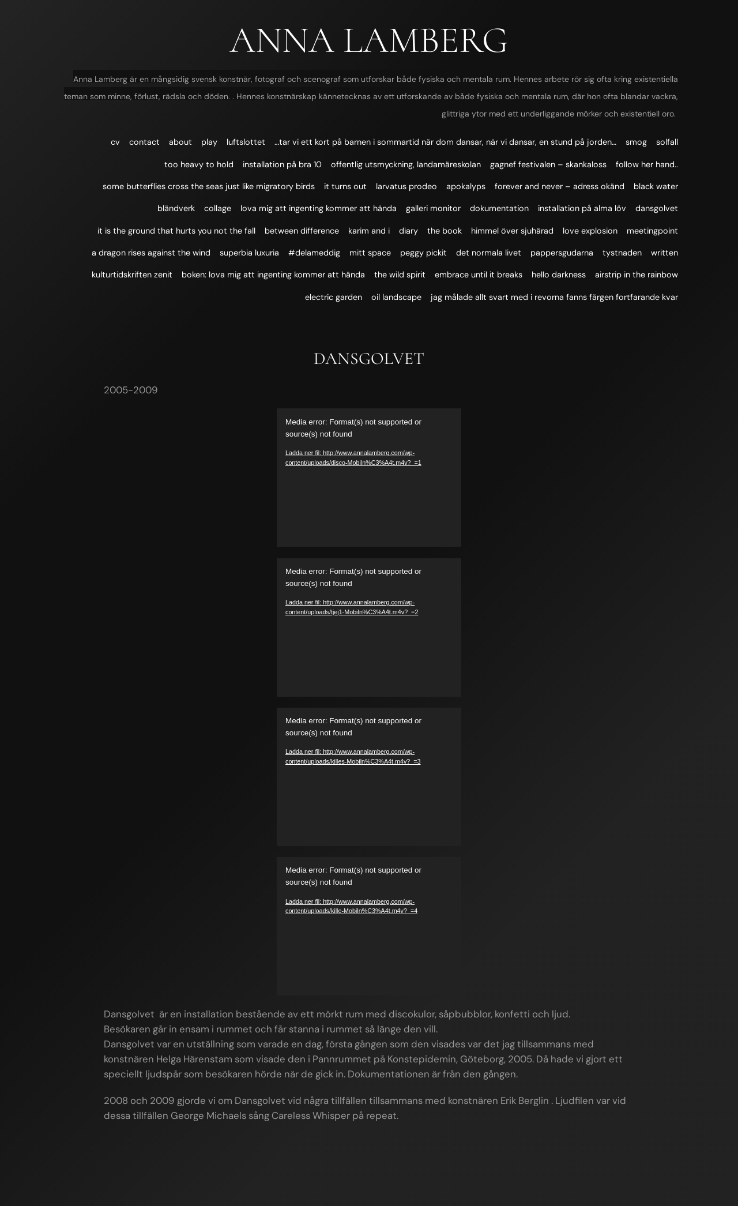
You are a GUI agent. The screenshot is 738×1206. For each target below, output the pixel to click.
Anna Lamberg (369, 40)
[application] (369, 477)
